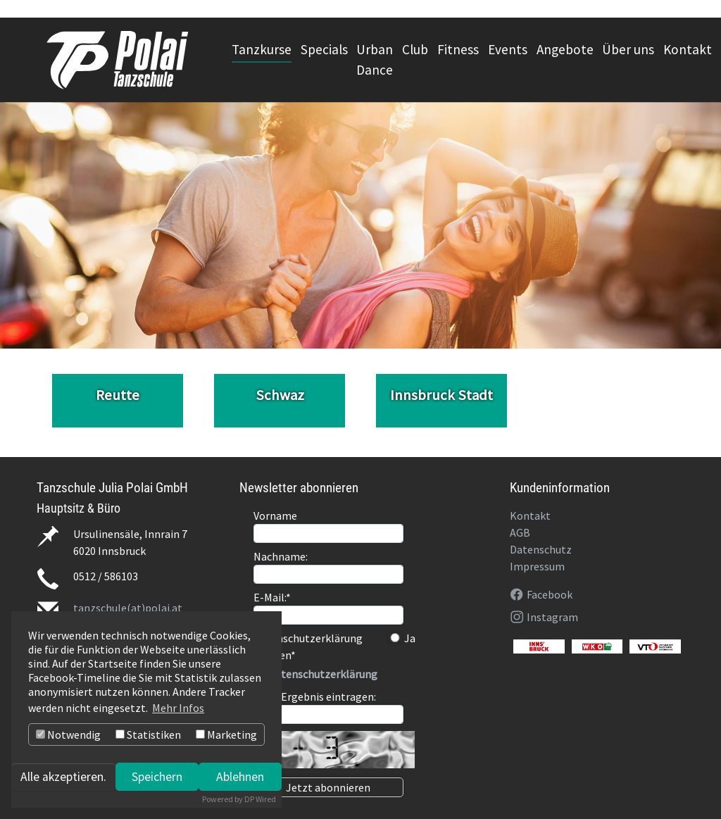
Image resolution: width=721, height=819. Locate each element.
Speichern (157, 776)
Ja (401, 638)
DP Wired (260, 799)
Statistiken (148, 734)
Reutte (117, 395)
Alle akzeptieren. (63, 776)
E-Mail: (272, 597)
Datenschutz (541, 549)
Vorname (275, 515)
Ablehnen (240, 776)
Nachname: (280, 556)
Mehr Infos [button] (178, 708)
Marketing (226, 734)
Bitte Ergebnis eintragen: (314, 696)
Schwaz (280, 395)
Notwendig (68, 734)
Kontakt (530, 515)
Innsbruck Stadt (441, 395)
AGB (520, 532)
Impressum (537, 566)
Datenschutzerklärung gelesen (308, 646)
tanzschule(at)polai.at (127, 608)
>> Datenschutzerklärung (315, 674)
